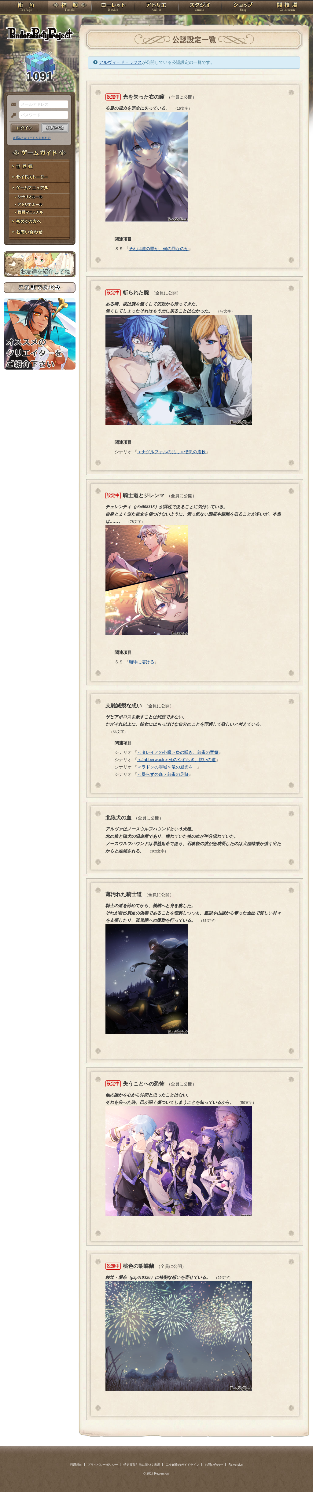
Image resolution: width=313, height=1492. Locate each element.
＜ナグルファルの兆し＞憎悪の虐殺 (171, 451)
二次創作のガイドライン (182, 1464)
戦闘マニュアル (39, 212)
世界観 (39, 166)
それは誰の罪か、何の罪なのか (159, 248)
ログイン (24, 128)
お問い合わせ (39, 232)
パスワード (12, 115)
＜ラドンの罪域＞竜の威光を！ (167, 766)
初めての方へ (39, 221)
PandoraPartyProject (39, 33)
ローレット (113, 7)
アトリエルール (39, 205)
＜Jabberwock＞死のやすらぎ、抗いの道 (176, 759)
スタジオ (200, 7)
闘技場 (287, 7)
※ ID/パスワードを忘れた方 (32, 138)
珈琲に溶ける (141, 661)
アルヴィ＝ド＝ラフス (120, 62)
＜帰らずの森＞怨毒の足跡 (163, 774)
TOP (26, 7)
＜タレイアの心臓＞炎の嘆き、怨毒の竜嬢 (178, 752)
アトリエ (156, 7)
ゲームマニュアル (39, 188)
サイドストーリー (39, 177)
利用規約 (76, 1464)
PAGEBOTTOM (298, 1475)
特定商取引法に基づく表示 (141, 1464)
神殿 (69, 7)
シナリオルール (39, 197)
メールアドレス (12, 104)
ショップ (243, 7)
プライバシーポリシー (102, 1464)
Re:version (236, 1464)
